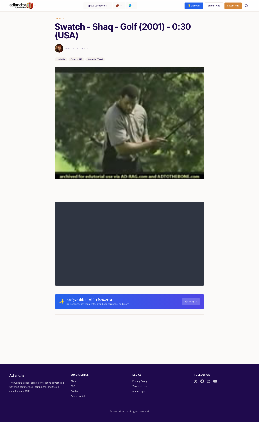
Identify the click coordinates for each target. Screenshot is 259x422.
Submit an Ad (78, 396)
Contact (75, 391)
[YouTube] (215, 381)
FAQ (73, 386)
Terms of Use (139, 386)
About (74, 381)
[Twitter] (195, 381)
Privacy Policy (139, 381)
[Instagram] (208, 381)
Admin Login (138, 391)
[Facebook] (202, 381)
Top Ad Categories (98, 6)
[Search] (246, 6)
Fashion (59, 18)
